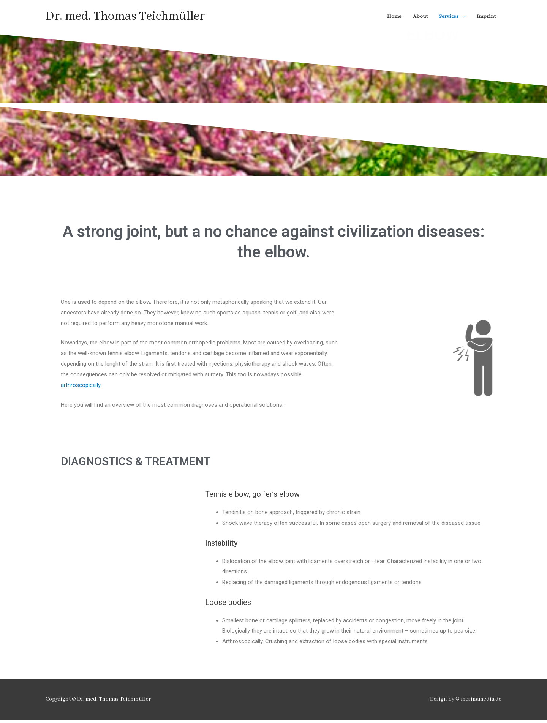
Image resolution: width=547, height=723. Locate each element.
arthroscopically (80, 388)
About (418, 17)
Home (391, 17)
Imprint (486, 17)
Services (447, 17)
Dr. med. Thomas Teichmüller (126, 17)
